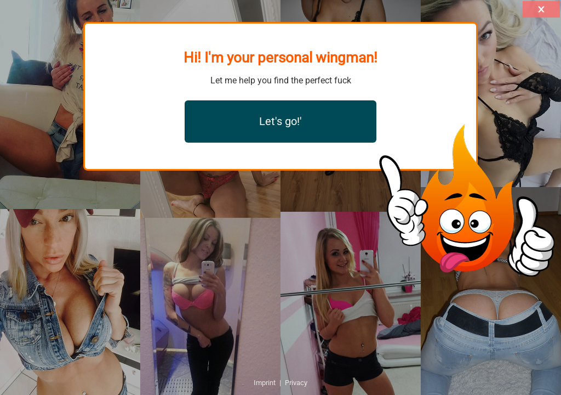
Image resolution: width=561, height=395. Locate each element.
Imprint (265, 383)
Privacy (296, 383)
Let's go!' (280, 121)
